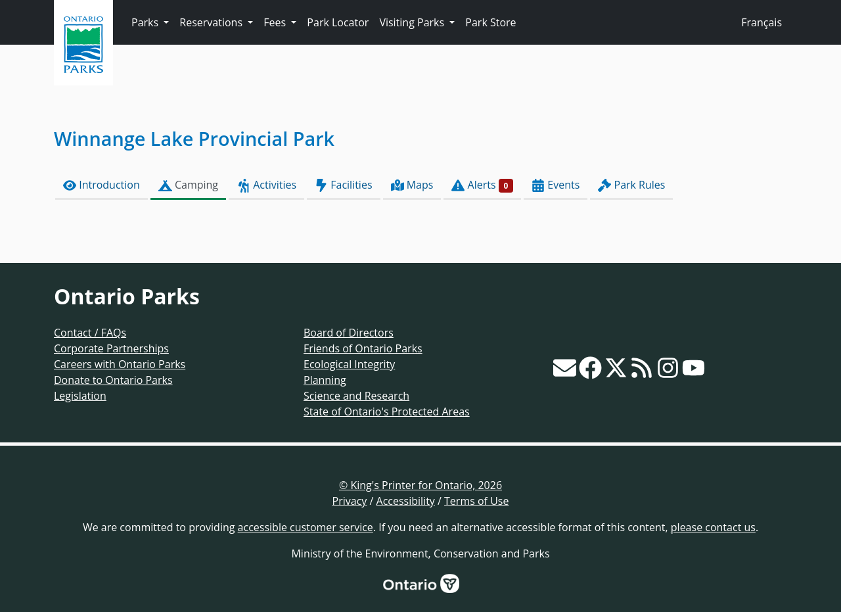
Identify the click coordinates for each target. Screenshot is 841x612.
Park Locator (338, 22)
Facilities (343, 185)
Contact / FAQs (90, 332)
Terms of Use (476, 501)
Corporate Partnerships (111, 348)
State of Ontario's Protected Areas (387, 411)
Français (761, 22)
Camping (188, 185)
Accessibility (405, 501)
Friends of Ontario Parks (363, 348)
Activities (266, 185)
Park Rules (631, 185)
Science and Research (356, 395)
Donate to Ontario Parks (113, 380)
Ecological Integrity (349, 364)
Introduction (101, 185)
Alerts (482, 185)
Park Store (490, 22)
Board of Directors (349, 332)
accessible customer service (305, 527)
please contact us (713, 527)
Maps (412, 185)
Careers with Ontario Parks (119, 364)
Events (556, 185)
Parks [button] (146, 22)
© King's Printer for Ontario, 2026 (420, 485)
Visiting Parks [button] (413, 22)
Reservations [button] (212, 22)
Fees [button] (275, 22)
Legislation (80, 395)
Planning (325, 380)
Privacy (349, 501)
